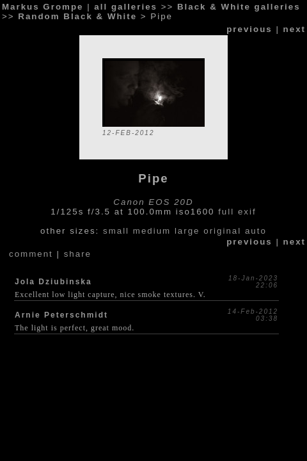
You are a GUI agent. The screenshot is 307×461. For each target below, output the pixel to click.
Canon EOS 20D (153, 202)
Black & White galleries (239, 7)
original (222, 231)
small (116, 231)
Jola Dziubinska (53, 281)
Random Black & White (77, 16)
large (187, 231)
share (77, 254)
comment (31, 254)
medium (152, 231)
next (294, 29)
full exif (237, 211)
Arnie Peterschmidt (61, 315)
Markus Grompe (42, 7)
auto (256, 231)
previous (249, 29)
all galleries (125, 7)
